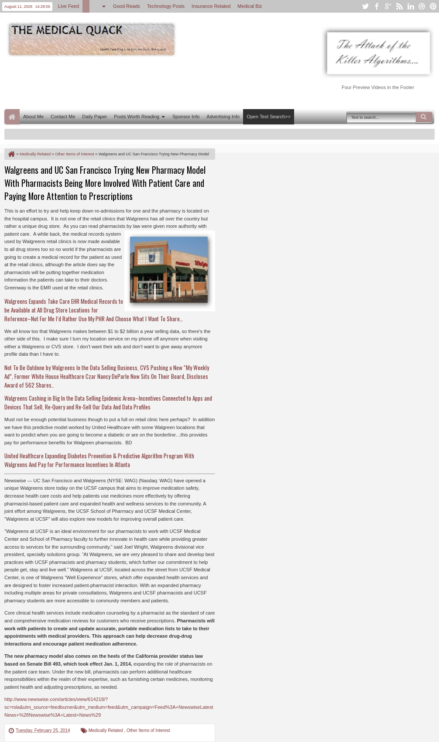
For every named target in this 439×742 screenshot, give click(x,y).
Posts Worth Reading (136, 116)
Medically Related (106, 730)
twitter (365, 6)
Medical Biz (249, 6)
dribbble (422, 6)
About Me (33, 116)
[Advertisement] (163, 82)
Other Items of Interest (148, 730)
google (388, 6)
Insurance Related (211, 6)
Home (12, 116)
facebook (376, 6)
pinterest (433, 6)
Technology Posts (166, 6)
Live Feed (68, 6)
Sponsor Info (185, 116)
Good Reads (126, 6)
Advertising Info (223, 116)
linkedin (410, 6)
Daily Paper (94, 116)
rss (399, 6)
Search (424, 117)
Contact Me (63, 116)
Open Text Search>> (269, 116)
